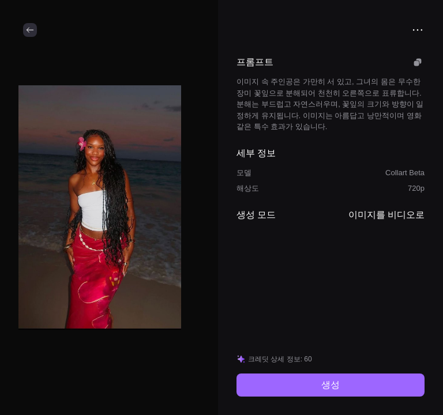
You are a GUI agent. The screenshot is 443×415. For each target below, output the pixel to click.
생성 (330, 385)
